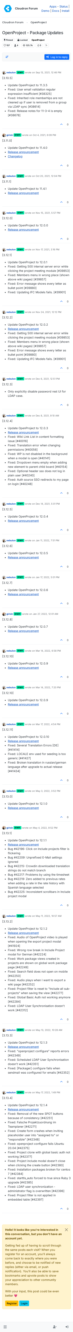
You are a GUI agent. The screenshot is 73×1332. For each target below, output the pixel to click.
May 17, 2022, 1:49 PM (48, 1092)
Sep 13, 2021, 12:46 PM (48, 72)
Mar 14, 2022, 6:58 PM (48, 650)
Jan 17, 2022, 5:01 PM (47, 577)
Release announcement (23, 152)
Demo (45, 11)
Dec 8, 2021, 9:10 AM (47, 415)
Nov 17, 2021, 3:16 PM (47, 249)
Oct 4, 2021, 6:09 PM (44, 135)
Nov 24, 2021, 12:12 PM (48, 312)
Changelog (15, 156)
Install (65, 11)
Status (63, 6)
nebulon (11, 72)
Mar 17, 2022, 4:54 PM (48, 724)
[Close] (66, 1230)
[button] (5, 1327)
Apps (52, 6)
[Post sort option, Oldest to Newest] (7, 57)
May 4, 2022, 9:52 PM (45, 827)
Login (24, 1303)
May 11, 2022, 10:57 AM (49, 915)
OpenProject (38, 40)
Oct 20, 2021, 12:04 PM (48, 176)
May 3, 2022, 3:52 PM (48, 790)
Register (12, 1303)
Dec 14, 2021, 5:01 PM (48, 503)
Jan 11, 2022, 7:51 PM (47, 540)
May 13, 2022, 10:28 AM (49, 1030)
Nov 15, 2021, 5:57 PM (48, 212)
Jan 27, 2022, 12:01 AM (45, 613)
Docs (55, 11)
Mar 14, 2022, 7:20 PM (48, 687)
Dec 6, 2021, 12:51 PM (48, 378)
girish (9, 135)
